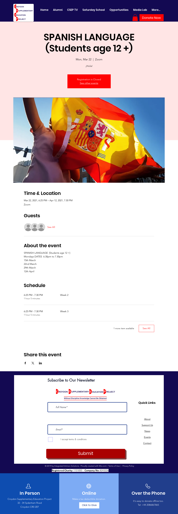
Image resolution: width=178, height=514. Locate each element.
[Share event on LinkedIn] (40, 363)
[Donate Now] (151, 17)
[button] (135, 17)
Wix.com (102, 466)
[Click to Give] (89, 505)
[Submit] (85, 453)
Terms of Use (114, 466)
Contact (147, 443)
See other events (89, 83)
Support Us (147, 425)
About (147, 419)
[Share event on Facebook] (25, 363)
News (147, 431)
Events (147, 437)
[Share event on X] (32, 363)
